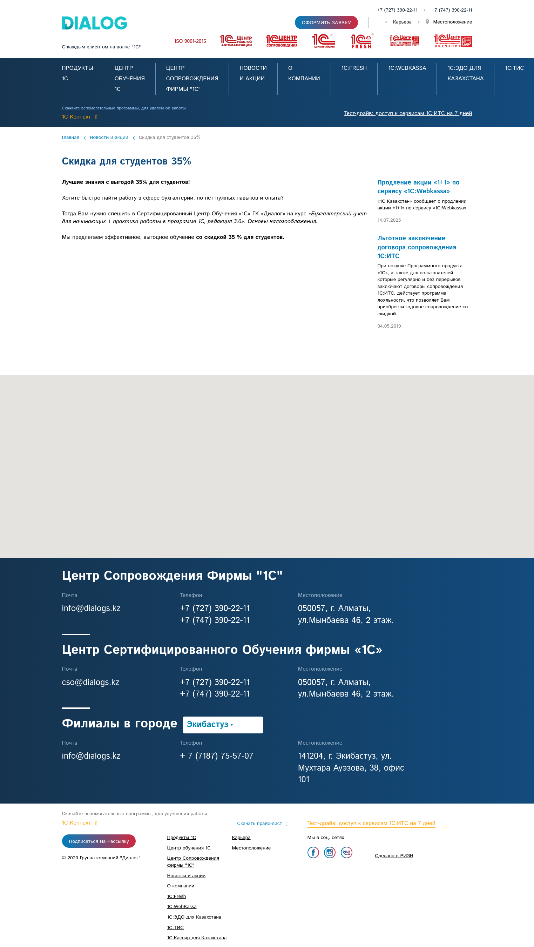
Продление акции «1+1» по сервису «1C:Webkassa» (419, 187)
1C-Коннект (76, 117)
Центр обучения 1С (130, 78)
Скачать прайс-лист (259, 823)
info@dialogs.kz (91, 608)
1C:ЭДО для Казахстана (194, 917)
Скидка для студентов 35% (170, 138)
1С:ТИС (514, 68)
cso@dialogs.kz (91, 683)
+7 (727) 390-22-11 (397, 10)
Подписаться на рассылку (99, 841)
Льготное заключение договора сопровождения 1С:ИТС (417, 247)
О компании (181, 885)
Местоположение (452, 22)
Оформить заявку (326, 22)
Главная (70, 138)
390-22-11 (462, 10)
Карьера (402, 22)
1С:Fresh (354, 68)
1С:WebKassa (407, 68)
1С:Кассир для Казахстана (197, 937)
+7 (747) (442, 10)
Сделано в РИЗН (394, 855)
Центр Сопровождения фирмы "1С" (192, 78)
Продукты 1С (181, 837)
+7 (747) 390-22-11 (215, 620)
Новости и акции (109, 138)
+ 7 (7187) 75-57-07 (217, 756)
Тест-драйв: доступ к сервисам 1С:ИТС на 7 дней (408, 113)
